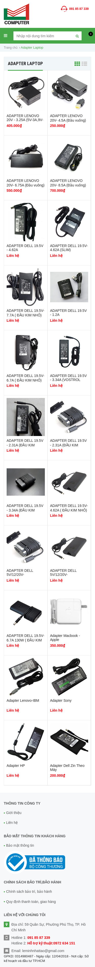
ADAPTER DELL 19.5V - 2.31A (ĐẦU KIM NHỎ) (25, 445)
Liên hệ (12, 823)
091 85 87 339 (79, 9)
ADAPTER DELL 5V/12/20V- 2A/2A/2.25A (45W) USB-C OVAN (22, 576)
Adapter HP (16, 766)
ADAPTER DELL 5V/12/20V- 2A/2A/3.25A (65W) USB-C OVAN (65, 576)
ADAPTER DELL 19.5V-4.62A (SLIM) (69, 248)
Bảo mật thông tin (20, 845)
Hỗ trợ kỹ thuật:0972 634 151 (51, 943)
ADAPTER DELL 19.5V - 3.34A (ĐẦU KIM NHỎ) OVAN (25, 510)
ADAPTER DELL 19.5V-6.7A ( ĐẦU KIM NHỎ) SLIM (25, 380)
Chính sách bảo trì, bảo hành (29, 891)
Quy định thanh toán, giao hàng (31, 902)
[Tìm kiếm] (77, 35)
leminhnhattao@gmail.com (43, 951)
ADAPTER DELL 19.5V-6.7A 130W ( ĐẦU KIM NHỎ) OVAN (25, 640)
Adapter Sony (61, 700)
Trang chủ (10, 47)
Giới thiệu (14, 813)
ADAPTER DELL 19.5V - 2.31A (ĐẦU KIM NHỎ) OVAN (68, 445)
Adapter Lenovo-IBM (23, 700)
